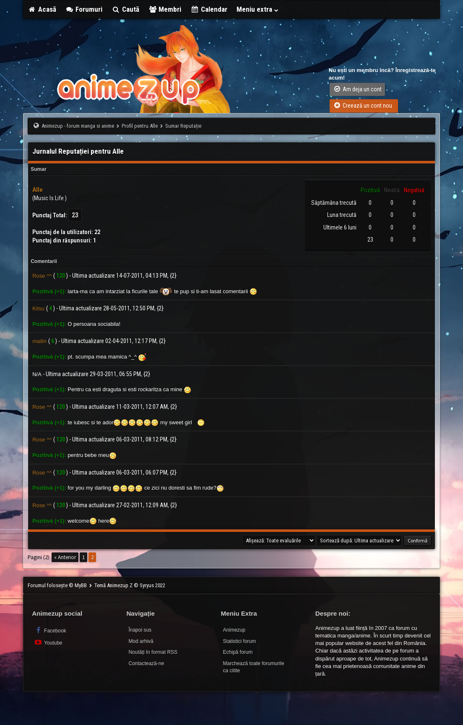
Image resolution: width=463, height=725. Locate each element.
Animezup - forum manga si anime (78, 126)
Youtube (48, 642)
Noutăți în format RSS (152, 652)
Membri (165, 9)
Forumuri (84, 9)
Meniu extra (258, 9)
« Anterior (65, 557)
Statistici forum (239, 641)
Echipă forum (238, 652)
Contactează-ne (146, 663)
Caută (125, 9)
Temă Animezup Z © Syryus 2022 (129, 585)
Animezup (234, 630)
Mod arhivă (140, 641)
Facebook (50, 630)
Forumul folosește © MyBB (58, 585)
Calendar (208, 9)
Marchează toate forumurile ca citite (253, 666)
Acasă (42, 9)
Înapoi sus (139, 630)
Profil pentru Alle (140, 126)
